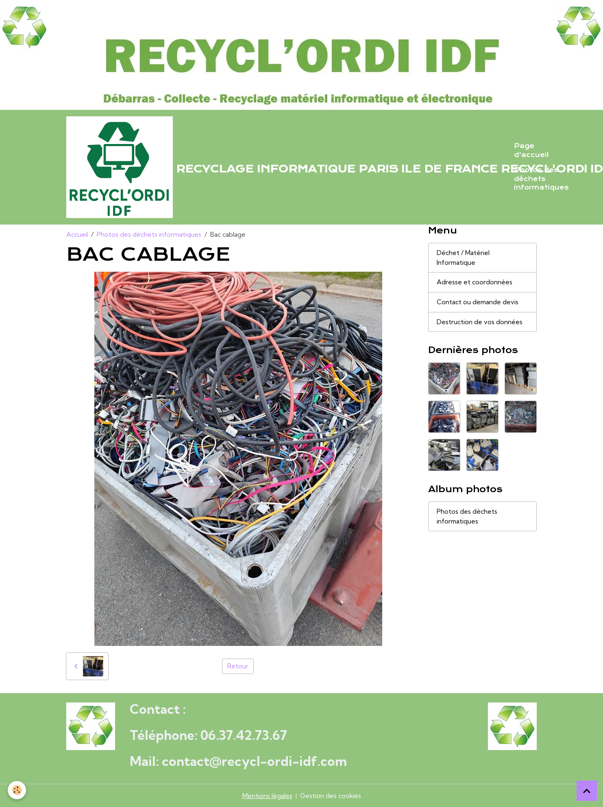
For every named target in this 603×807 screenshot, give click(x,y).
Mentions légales (267, 796)
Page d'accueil (531, 150)
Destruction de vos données (479, 322)
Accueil (77, 234)
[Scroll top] (587, 791)
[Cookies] (17, 790)
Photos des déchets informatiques (541, 178)
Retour (237, 666)
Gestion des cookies (330, 796)
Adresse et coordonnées (474, 283)
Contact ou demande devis (478, 303)
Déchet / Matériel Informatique (463, 258)
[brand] (285, 167)
